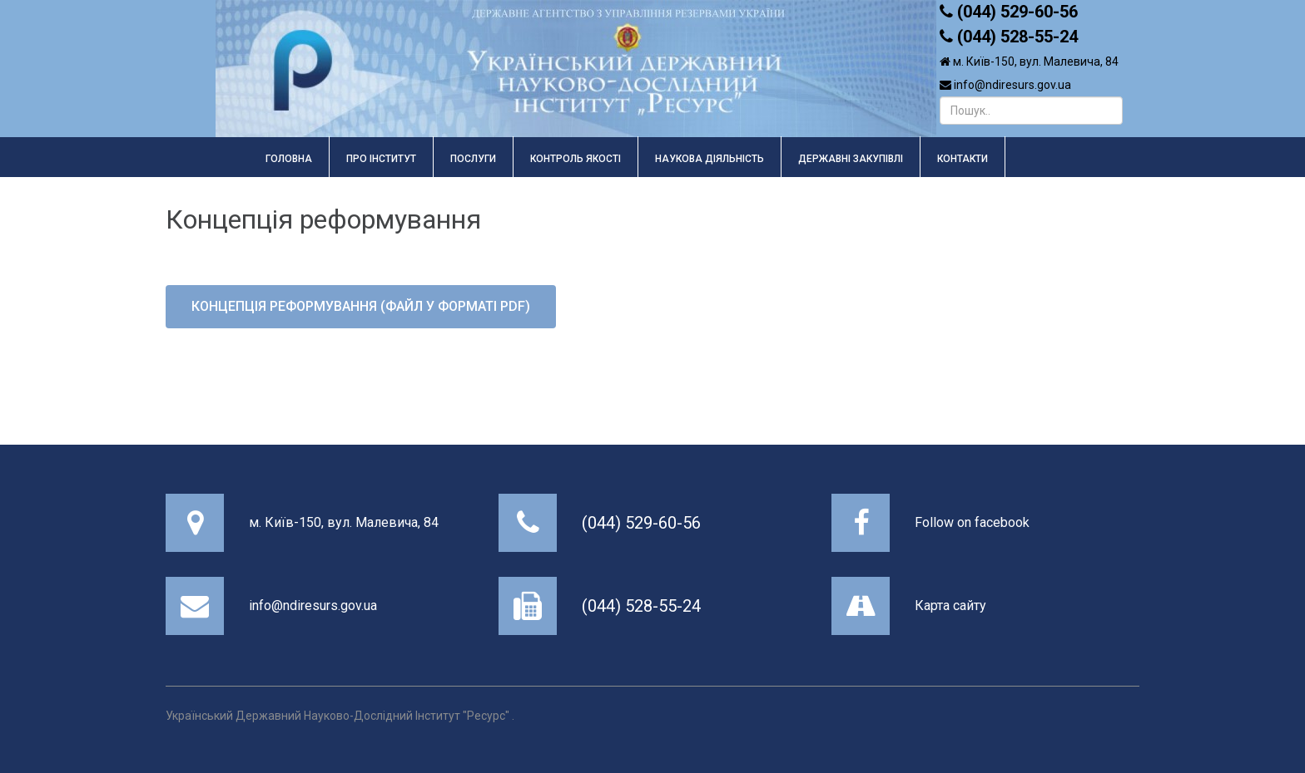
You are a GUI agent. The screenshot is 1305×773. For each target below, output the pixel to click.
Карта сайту (950, 605)
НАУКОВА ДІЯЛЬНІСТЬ (709, 159)
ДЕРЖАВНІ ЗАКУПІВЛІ (850, 159)
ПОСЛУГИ (473, 159)
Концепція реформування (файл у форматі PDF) (360, 306)
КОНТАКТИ (962, 159)
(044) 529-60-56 (641, 523)
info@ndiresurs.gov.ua (313, 605)
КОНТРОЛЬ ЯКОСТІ (575, 159)
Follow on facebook (972, 522)
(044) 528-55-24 (641, 606)
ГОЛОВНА (288, 159)
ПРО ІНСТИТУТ (381, 159)
